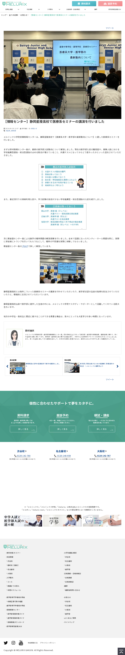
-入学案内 (9, 577)
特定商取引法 (32, 643)
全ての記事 (13, 15)
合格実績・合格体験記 (73, 9)
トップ (4, 15)
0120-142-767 (104, 455)
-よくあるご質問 (70, 618)
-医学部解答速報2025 (14, 626)
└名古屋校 (10, 569)
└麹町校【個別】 (12, 565)
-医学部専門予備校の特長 (15, 597)
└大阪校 (9, 573)
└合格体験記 (69, 582)
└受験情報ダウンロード (15, 622)
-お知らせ (67, 597)
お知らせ (24, 15)
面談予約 (112, 3)
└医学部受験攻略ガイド (15, 614)
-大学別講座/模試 (70, 553)
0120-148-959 (64, 455)
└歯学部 (67, 569)
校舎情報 (29, 9)
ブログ (25, 246)
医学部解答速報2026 (115, 9)
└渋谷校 (9, 561)
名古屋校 (61, 451)
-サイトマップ (69, 622)
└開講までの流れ (12, 586)
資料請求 (85, 3)
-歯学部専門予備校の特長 (15, 605)
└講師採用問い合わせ (72, 590)
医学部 (13, 131)
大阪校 (101, 451)
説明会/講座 (9, 9)
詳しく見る (23, 429)
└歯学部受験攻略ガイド (15, 618)
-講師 (66, 586)
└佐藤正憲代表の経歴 (14, 601)
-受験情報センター (13, 610)
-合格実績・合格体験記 (72, 573)
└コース (9, 582)
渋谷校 (8, 131)
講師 (95, 9)
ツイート (110, 27)
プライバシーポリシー (48, 643)
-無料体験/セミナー (13, 553)
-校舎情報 (9, 557)
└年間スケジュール (13, 590)
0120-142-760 (24, 455)
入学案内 (50, 9)
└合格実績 (68, 577)
